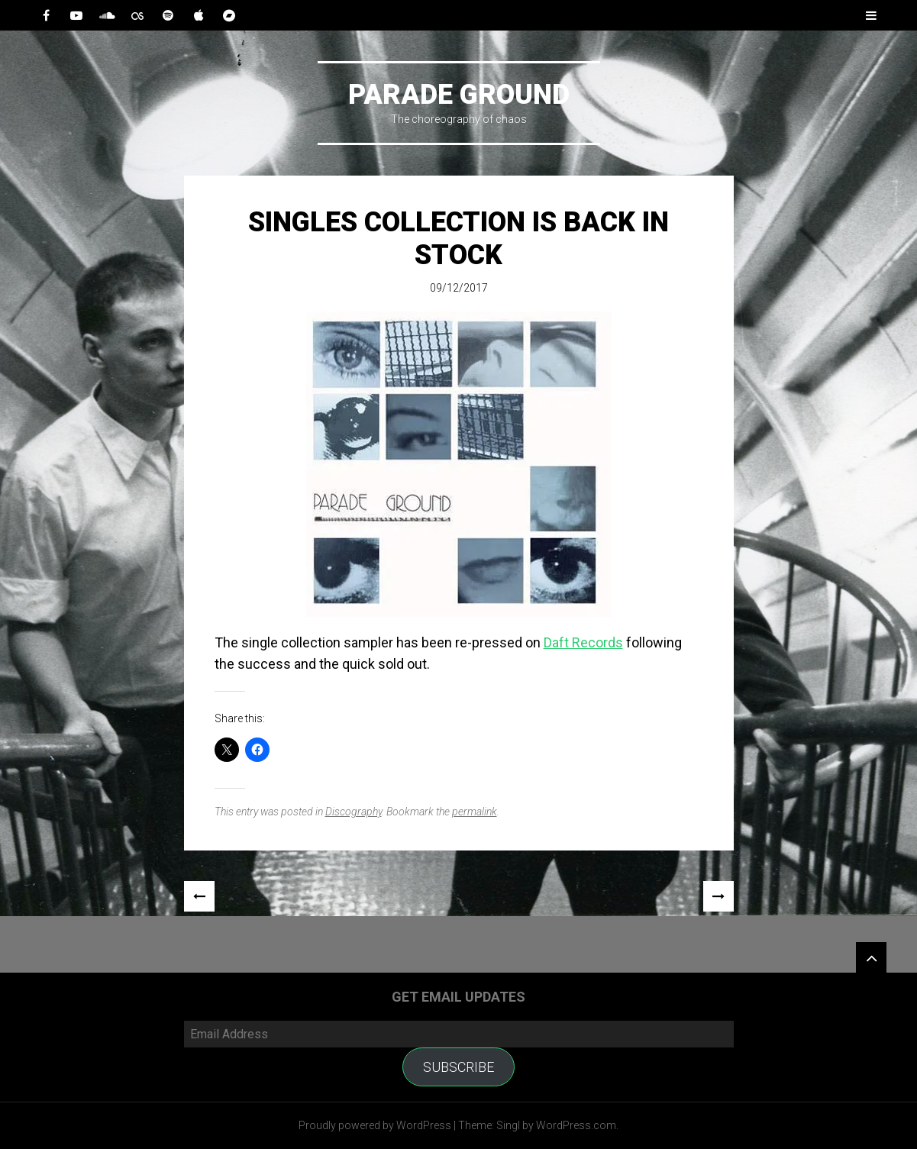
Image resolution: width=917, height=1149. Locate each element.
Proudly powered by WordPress (375, 1125)
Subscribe (458, 1067)
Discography (353, 811)
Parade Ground (459, 95)
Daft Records (583, 642)
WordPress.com (576, 1125)
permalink (474, 811)
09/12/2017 (459, 288)
